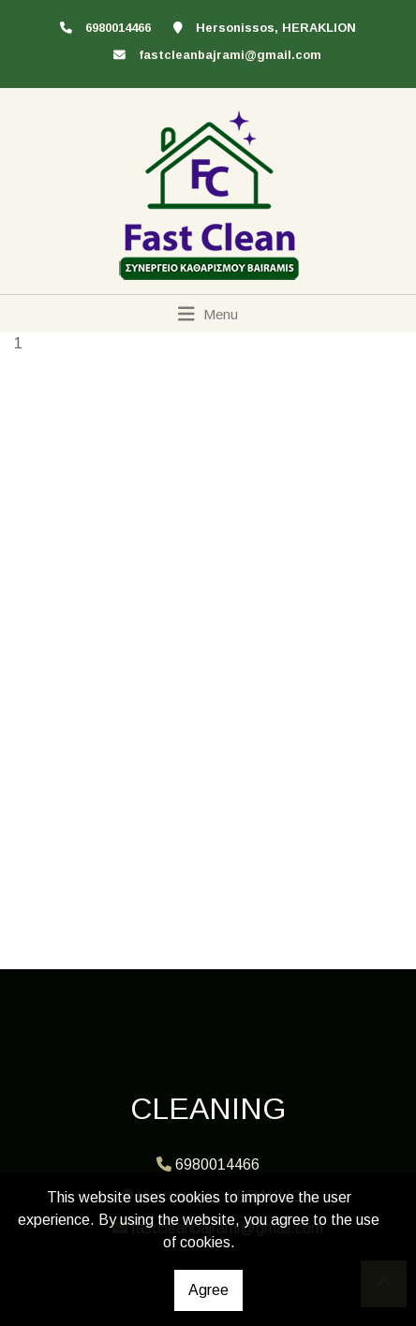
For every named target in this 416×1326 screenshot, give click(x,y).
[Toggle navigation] (208, 313)
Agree (208, 1290)
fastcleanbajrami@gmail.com (230, 55)
